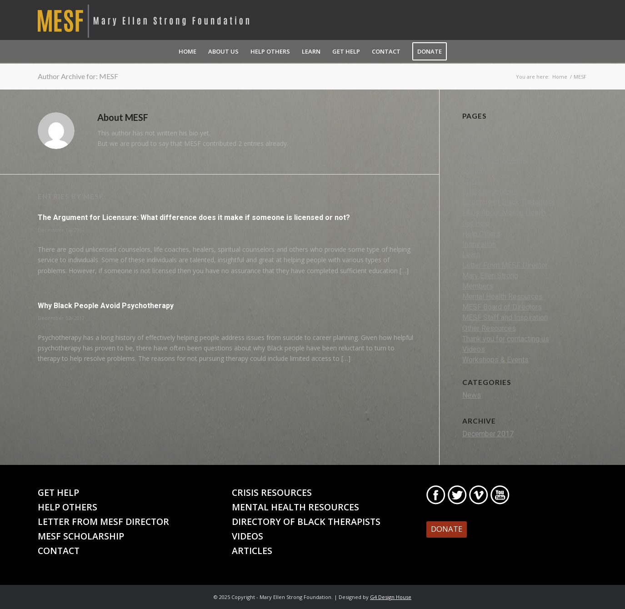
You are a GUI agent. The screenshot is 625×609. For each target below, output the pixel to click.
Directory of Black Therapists (508, 202)
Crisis (471, 181)
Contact (474, 170)
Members (477, 286)
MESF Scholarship (81, 536)
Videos (473, 349)
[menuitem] (187, 51)
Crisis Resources (489, 191)
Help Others (481, 234)
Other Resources (489, 328)
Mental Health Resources (502, 296)
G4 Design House (390, 597)
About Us (476, 129)
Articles (474, 149)
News (471, 395)
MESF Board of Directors (502, 307)
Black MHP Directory (495, 160)
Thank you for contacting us (505, 338)
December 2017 (488, 433)
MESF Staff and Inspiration (505, 317)
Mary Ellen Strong (490, 275)
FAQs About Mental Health (504, 212)
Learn (471, 254)
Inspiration (479, 244)
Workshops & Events (495, 359)
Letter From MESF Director (505, 265)
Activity (474, 139)
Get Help (476, 223)
